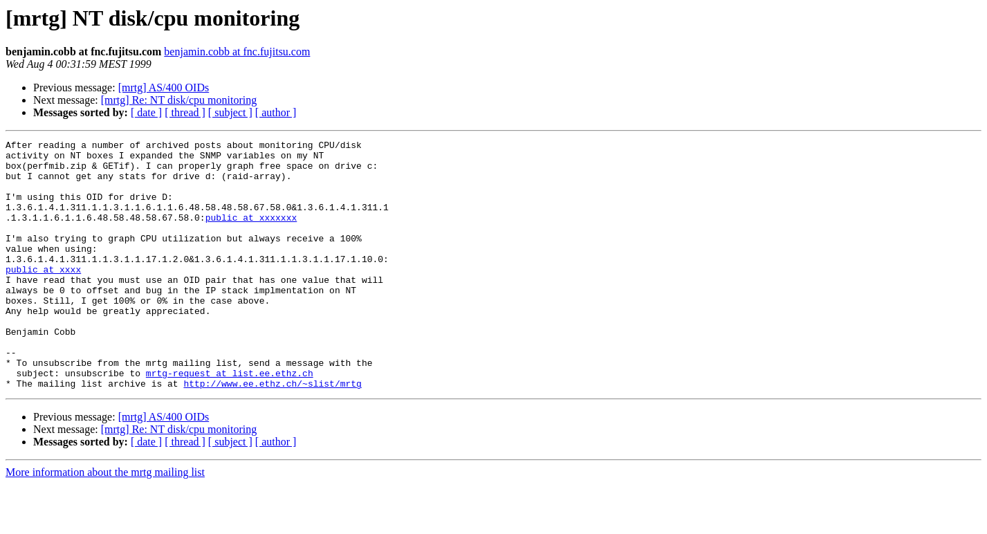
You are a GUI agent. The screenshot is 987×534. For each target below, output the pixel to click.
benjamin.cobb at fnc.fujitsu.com (237, 51)
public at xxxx (43, 296)
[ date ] (146, 112)
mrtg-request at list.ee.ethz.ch (229, 420)
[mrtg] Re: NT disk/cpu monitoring (179, 100)
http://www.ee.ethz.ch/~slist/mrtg (272, 433)
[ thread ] (185, 112)
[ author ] (276, 112)
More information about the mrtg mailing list (105, 522)
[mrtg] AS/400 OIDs (164, 87)
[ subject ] (230, 112)
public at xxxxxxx (251, 234)
